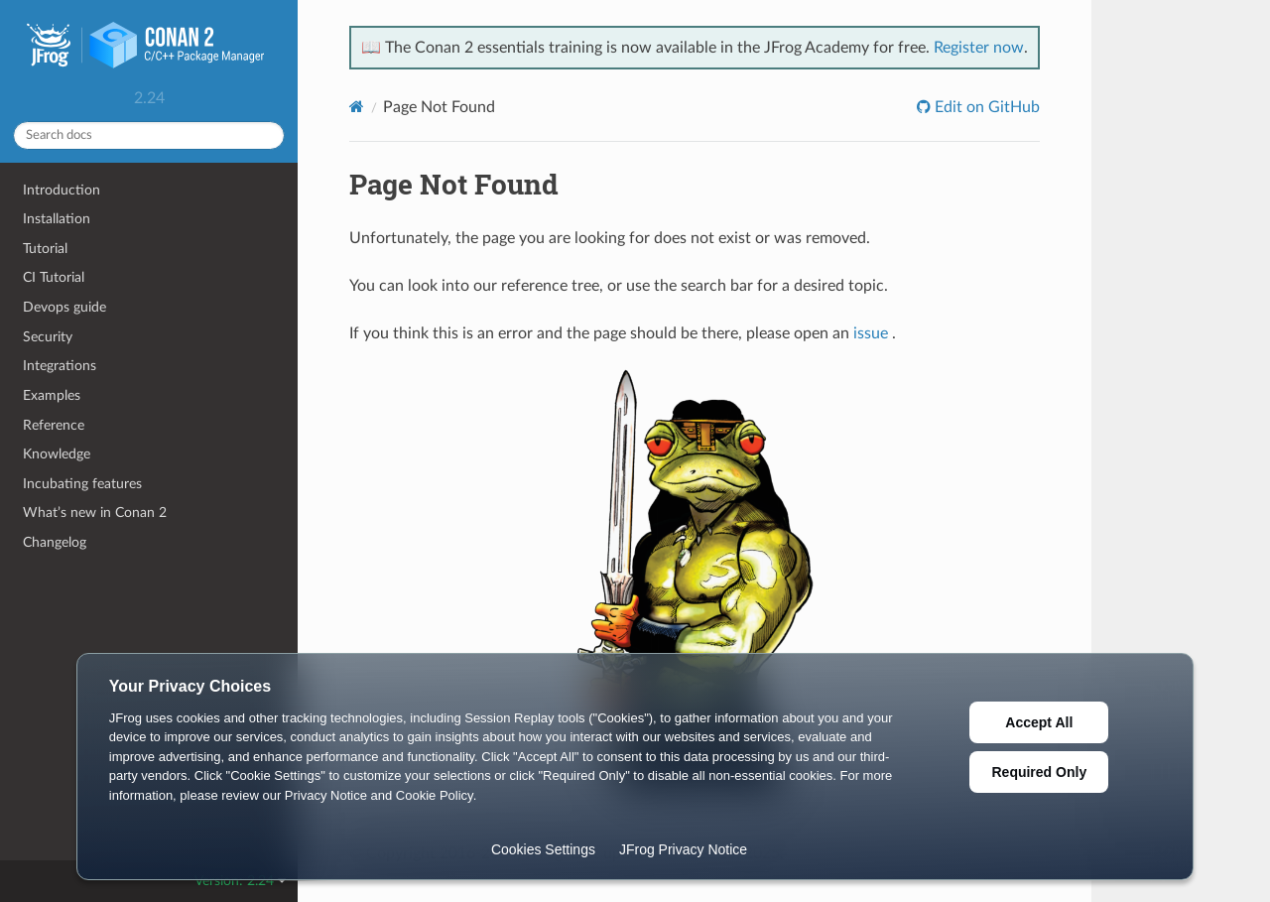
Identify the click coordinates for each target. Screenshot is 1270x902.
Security (47, 336)
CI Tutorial (53, 277)
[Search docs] (149, 135)
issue (870, 333)
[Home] (356, 106)
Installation (56, 218)
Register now (979, 48)
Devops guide (64, 307)
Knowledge (56, 454)
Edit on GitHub (985, 107)
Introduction (61, 190)
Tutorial (45, 248)
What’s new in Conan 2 (95, 512)
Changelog (54, 542)
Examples (51, 395)
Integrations (59, 365)
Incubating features (82, 483)
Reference (53, 425)
